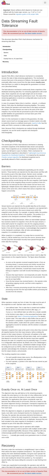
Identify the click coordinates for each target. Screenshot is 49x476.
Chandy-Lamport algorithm (10, 157)
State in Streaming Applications (28, 316)
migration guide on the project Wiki (27, 14)
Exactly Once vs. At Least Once (13, 58)
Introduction (6, 46)
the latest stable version (33, 473)
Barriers (6, 52)
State (5, 55)
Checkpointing (7, 49)
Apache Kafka (36, 123)
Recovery (6, 61)
